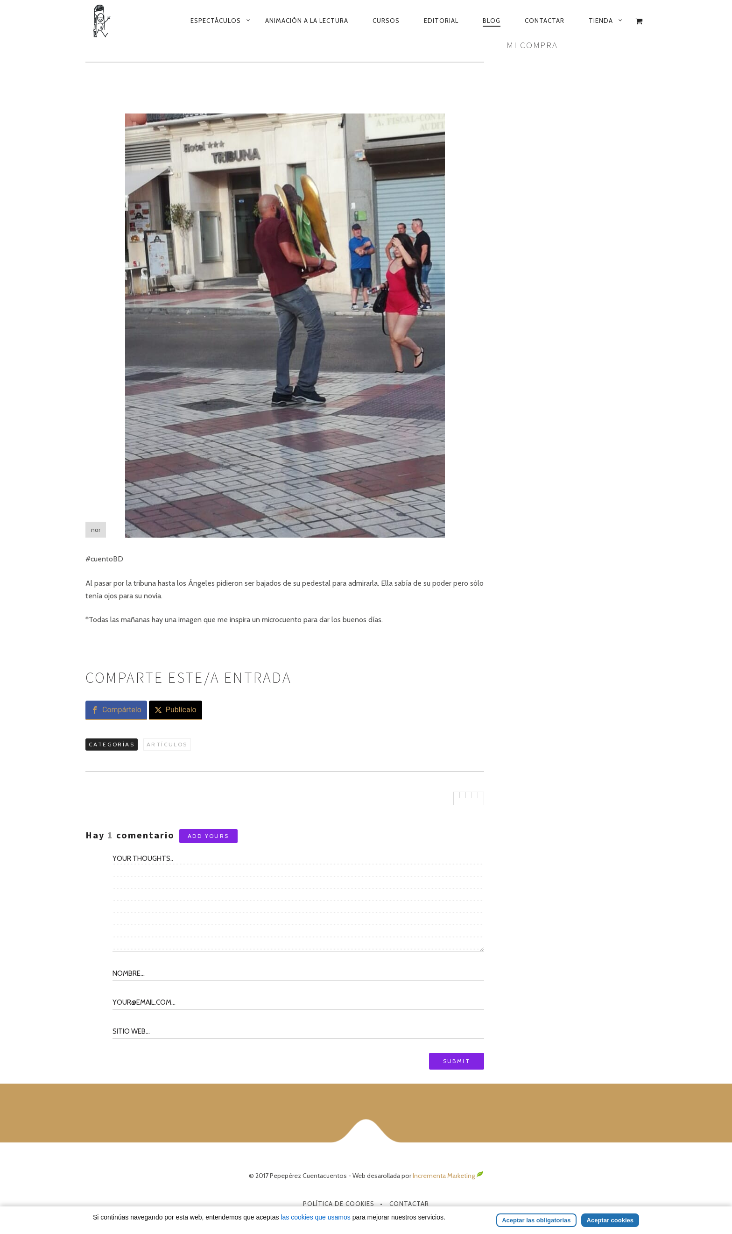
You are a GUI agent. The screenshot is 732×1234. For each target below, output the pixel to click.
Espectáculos (215, 20)
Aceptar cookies (610, 1220)
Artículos (167, 744)
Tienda (601, 20)
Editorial (441, 20)
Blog (491, 20)
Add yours (208, 835)
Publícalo (181, 709)
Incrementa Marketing (448, 1175)
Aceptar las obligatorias (536, 1220)
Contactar (544, 20)
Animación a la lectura (306, 20)
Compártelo (121, 709)
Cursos (386, 20)
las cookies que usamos (315, 1217)
